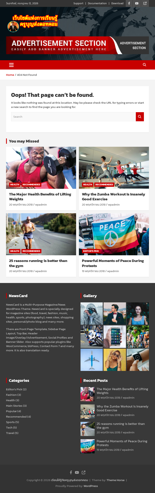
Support (78, 3)
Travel (10, 433)
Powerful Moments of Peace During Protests (113, 263)
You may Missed (24, 141)
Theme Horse (116, 480)
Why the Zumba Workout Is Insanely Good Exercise (113, 196)
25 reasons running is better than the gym (38, 263)
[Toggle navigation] (11, 65)
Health (14, 184)
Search (140, 116)
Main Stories (14, 405)
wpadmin (41, 205)
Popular (11, 411)
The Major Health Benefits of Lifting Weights (40, 196)
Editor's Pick (91, 251)
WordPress (91, 485)
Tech (9, 427)
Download (117, 3)
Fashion (11, 394)
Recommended (31, 184)
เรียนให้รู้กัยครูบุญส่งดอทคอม (69, 480)
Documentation (97, 3)
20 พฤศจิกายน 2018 (21, 205)
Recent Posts (95, 380)
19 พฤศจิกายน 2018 (93, 271)
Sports (10, 422)
